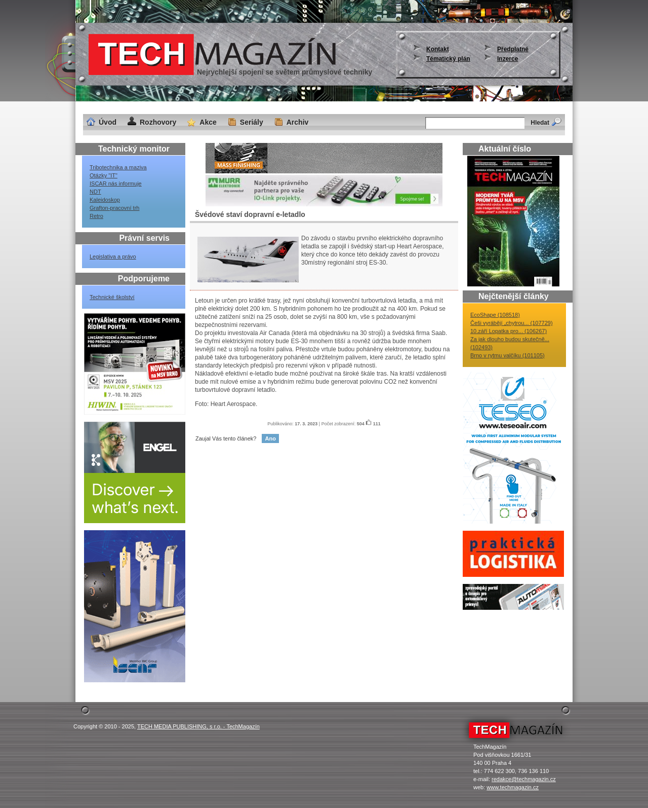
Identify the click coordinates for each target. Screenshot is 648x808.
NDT (95, 192)
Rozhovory (158, 122)
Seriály (251, 122)
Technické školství (112, 297)
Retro (96, 216)
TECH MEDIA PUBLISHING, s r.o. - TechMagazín (198, 726)
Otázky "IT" (103, 175)
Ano (270, 438)
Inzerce (507, 58)
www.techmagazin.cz (513, 787)
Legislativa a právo (113, 256)
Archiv (298, 122)
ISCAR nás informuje (116, 183)
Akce (207, 122)
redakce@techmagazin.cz (524, 779)
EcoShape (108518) (495, 315)
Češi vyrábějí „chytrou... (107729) (511, 323)
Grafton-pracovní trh (114, 208)
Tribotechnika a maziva (118, 167)
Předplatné (513, 49)
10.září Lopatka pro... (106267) (508, 331)
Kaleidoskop (105, 200)
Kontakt (437, 49)
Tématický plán (448, 58)
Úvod (107, 122)
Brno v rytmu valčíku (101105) (507, 355)
